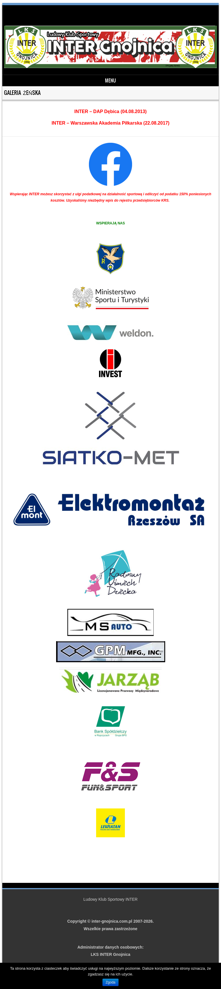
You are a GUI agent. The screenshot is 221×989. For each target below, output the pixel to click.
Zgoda (110, 982)
